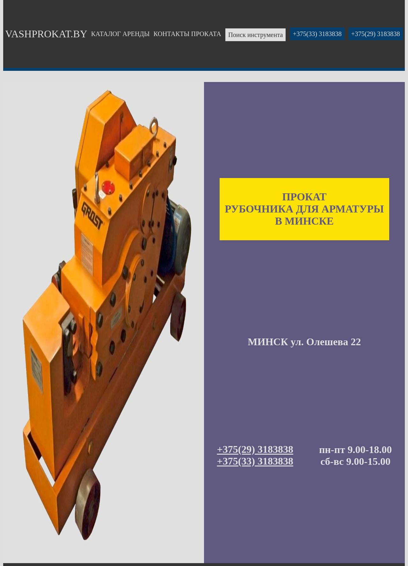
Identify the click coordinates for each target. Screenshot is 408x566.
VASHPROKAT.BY (46, 34)
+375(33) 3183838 (317, 33)
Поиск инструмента (255, 34)
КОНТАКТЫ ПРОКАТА (187, 33)
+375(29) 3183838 (375, 33)
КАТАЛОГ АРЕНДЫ (120, 33)
